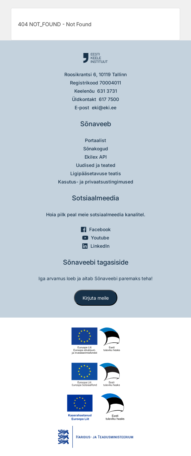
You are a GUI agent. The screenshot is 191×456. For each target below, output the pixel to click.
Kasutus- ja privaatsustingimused (95, 181)
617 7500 (109, 99)
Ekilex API (96, 157)
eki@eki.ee (104, 107)
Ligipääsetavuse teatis (95, 173)
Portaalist (95, 140)
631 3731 (107, 91)
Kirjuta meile (96, 298)
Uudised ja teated (95, 165)
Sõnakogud (95, 148)
